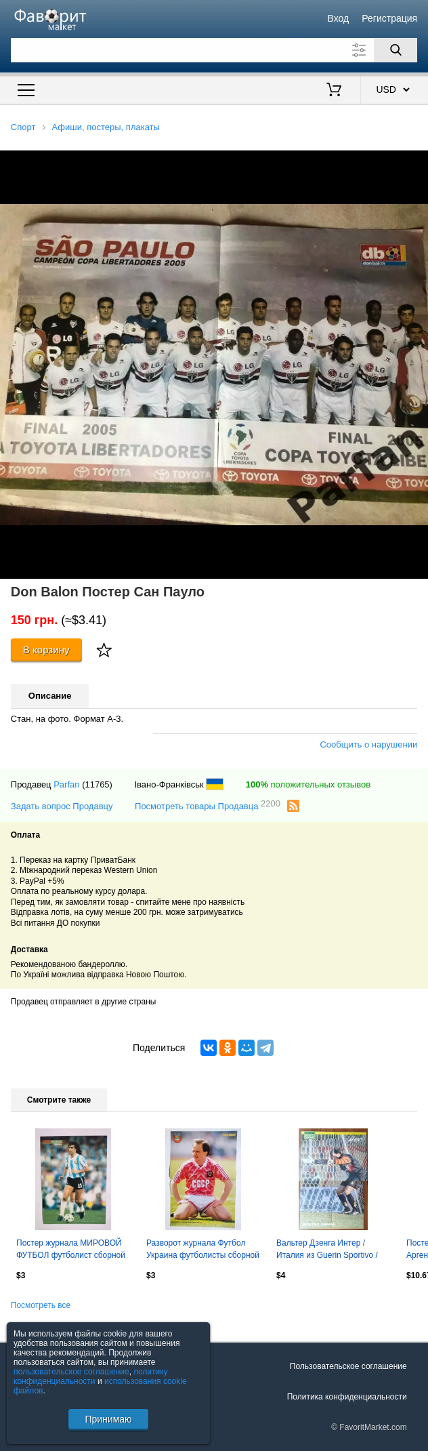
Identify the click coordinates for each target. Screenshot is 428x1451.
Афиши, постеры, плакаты (106, 127)
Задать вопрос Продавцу (62, 806)
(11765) (97, 784)
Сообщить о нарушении (368, 744)
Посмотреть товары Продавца (207, 805)
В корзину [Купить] (46, 649)
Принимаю (108, 1419)
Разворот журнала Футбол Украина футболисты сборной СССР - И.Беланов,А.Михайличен (202, 1250)
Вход (338, 18)
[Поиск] (395, 50)
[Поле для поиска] (214, 50)
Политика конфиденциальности (347, 1397)
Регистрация (389, 18)
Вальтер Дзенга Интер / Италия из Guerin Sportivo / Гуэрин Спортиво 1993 (327, 1250)
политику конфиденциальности (91, 1376)
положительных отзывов (308, 784)
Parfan (66, 784)
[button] (416, 162)
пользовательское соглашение (71, 1371)
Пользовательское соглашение (348, 1366)
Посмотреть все (40, 1305)
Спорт (23, 127)
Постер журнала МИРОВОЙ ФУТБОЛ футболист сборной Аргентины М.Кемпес (70, 1250)
